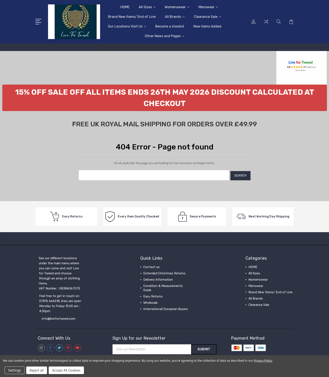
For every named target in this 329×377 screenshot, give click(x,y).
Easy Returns (153, 295)
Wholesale (150, 302)
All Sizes (147, 7)
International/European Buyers (165, 308)
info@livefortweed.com (58, 317)
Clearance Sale (207, 17)
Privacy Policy (263, 361)
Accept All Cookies (66, 370)
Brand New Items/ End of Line (132, 17)
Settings (14, 370)
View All (254, 310)
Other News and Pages (164, 36)
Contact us (151, 266)
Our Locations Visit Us (127, 26)
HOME (124, 7)
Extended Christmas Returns (164, 272)
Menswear (208, 7)
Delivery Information (158, 278)
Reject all (37, 370)
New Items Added (207, 26)
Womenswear (177, 7)
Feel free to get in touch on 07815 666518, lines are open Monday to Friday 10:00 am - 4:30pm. (60, 302)
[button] (164, 98)
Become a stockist (169, 26)
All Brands (175, 17)
